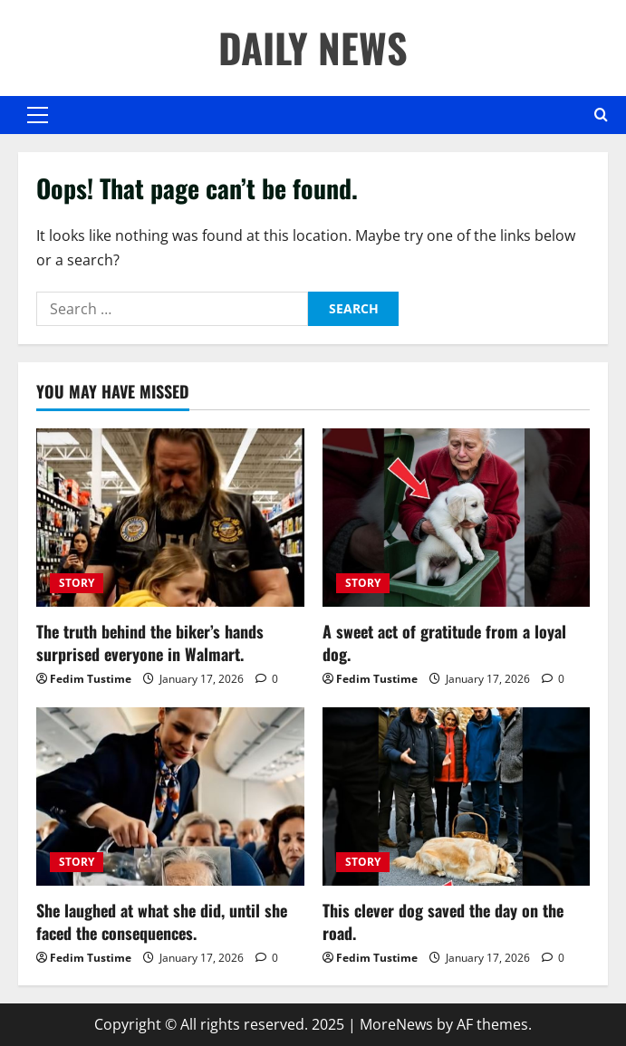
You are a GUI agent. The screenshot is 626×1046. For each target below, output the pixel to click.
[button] (37, 115)
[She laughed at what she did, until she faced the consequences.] (170, 796)
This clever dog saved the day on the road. (443, 921)
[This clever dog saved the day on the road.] (457, 796)
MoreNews (396, 1024)
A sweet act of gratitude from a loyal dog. (444, 642)
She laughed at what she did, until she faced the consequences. (161, 921)
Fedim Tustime (90, 678)
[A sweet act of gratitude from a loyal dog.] (457, 517)
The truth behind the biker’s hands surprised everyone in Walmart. (150, 642)
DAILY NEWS (313, 47)
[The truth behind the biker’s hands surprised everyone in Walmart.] (170, 517)
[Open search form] (601, 115)
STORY (76, 582)
